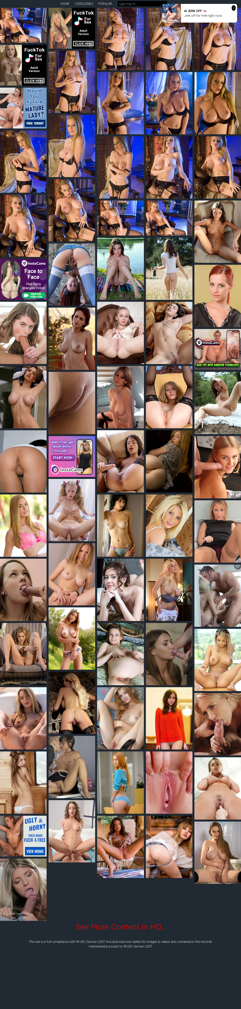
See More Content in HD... (121, 927)
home (65, 4)
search (174, 4)
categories (84, 4)
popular (105, 4)
